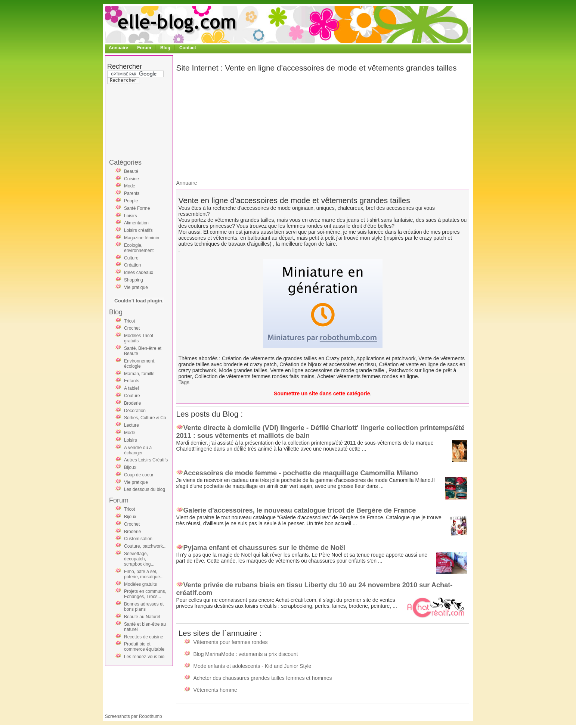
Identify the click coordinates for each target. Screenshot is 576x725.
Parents (131, 193)
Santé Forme (137, 208)
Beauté (131, 171)
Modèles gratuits (140, 584)
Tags (183, 382)
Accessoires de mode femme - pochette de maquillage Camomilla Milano (300, 473)
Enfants (131, 380)
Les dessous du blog (144, 489)
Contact (187, 47)
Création (132, 265)
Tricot (129, 321)
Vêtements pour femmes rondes (230, 642)
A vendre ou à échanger (138, 450)
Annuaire (118, 47)
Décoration (135, 410)
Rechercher (124, 66)
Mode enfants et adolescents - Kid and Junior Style (252, 666)
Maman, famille (139, 373)
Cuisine (131, 178)
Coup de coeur (139, 474)
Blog (165, 47)
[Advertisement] (137, 106)
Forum (144, 47)
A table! (131, 388)
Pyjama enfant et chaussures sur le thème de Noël (264, 547)
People (131, 200)
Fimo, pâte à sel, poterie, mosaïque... (144, 574)
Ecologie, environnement (139, 248)
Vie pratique (136, 287)
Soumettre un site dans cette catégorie (322, 393)
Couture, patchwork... (145, 546)
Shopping (133, 280)
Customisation (138, 538)
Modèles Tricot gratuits (138, 338)
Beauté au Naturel (142, 616)
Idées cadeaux (138, 272)
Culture (131, 258)
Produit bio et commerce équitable (144, 646)
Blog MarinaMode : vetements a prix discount (245, 654)
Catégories (125, 162)
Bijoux (130, 467)
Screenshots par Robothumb (133, 716)
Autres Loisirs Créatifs (146, 460)
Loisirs (130, 215)
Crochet (132, 328)
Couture (132, 395)
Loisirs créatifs (138, 230)
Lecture (131, 425)
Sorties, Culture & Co (145, 417)
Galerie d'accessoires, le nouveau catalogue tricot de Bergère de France (299, 510)
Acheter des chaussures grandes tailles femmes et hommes (262, 678)
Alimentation (136, 222)
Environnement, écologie (139, 363)
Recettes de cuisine (143, 637)
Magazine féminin (141, 237)
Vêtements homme (215, 690)
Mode (129, 186)
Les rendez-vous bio (144, 656)
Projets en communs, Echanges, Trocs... (145, 594)
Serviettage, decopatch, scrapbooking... (139, 559)
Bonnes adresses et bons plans (144, 606)
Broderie (132, 403)
